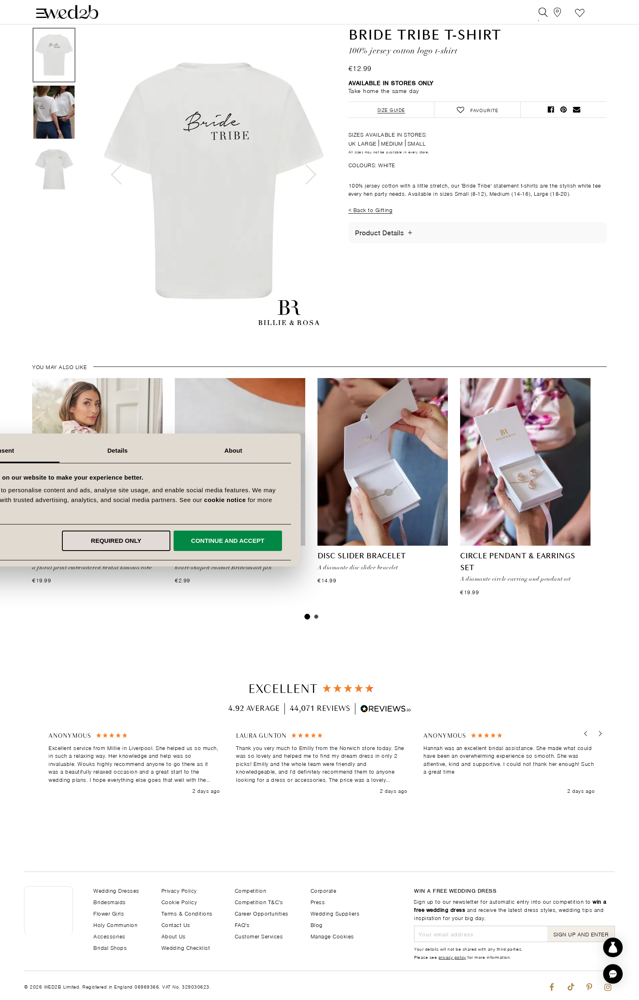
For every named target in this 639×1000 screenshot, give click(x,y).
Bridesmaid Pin (206, 577)
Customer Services (259, 935)
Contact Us (175, 924)
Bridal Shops (110, 947)
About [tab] (435, 450)
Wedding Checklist (185, 947)
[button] (583, 754)
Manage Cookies (332, 935)
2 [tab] (316, 637)
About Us (173, 935)
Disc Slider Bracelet (361, 577)
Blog (317, 924)
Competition (251, 890)
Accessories (109, 935)
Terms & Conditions (187, 912)
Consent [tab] (204, 450)
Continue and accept (429, 540)
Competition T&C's (259, 901)
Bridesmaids (109, 901)
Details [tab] (319, 450)
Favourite (579, 14)
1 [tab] (307, 636)
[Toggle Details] (410, 252)
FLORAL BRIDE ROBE (70, 577)
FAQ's (242, 924)
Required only (318, 540)
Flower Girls (108, 912)
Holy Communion (115, 924)
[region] (321, 783)
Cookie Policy (179, 901)
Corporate (324, 890)
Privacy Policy (179, 890)
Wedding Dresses (116, 890)
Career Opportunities (262, 912)
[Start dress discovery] (613, 947)
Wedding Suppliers (335, 912)
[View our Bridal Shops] (561, 14)
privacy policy (452, 957)
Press (318, 901)
